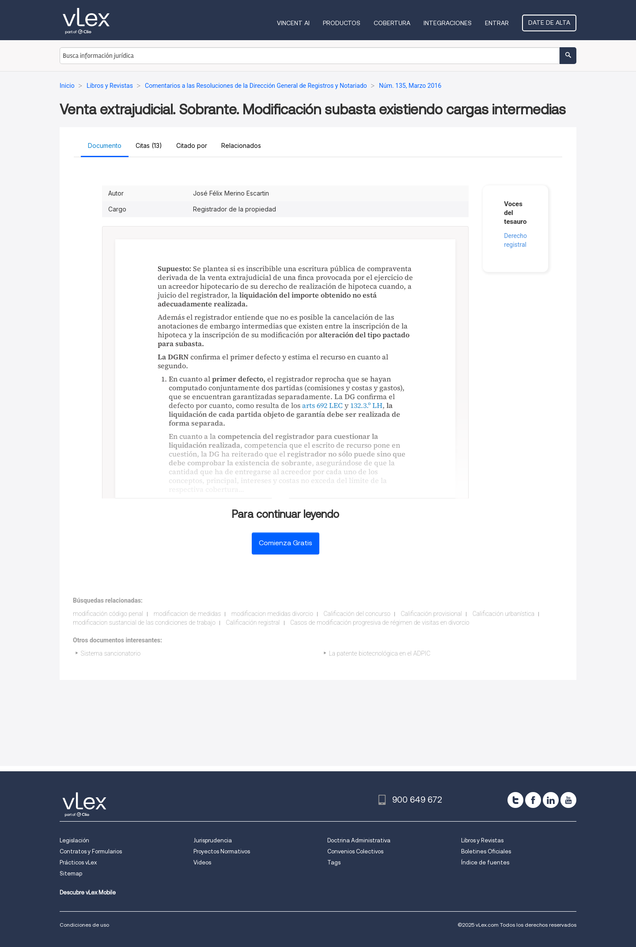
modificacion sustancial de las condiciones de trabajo (144, 622)
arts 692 (314, 405)
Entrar (497, 22)
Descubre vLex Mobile (88, 892)
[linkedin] (551, 800)
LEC (336, 405)
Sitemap (71, 873)
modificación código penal (108, 613)
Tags (334, 862)
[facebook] (533, 800)
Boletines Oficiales (486, 851)
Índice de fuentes (485, 862)
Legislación (74, 840)
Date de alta (549, 22)
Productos (341, 22)
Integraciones (448, 22)
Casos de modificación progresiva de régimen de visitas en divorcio (379, 622)
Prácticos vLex (78, 862)
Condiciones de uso (84, 925)
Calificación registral (253, 622)
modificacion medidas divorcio (272, 613)
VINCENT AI (293, 22)
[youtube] (568, 800)
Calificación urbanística (504, 613)
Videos (202, 862)
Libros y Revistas (482, 840)
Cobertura (392, 22)
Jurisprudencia (212, 840)
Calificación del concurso (356, 613)
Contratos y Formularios (91, 851)
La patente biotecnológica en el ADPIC (380, 653)
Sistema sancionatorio (111, 653)
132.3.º (360, 405)
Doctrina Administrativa (358, 840)
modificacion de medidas (187, 613)
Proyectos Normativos (221, 851)
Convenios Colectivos (355, 851)
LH (377, 405)
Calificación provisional (431, 613)
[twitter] (515, 800)
